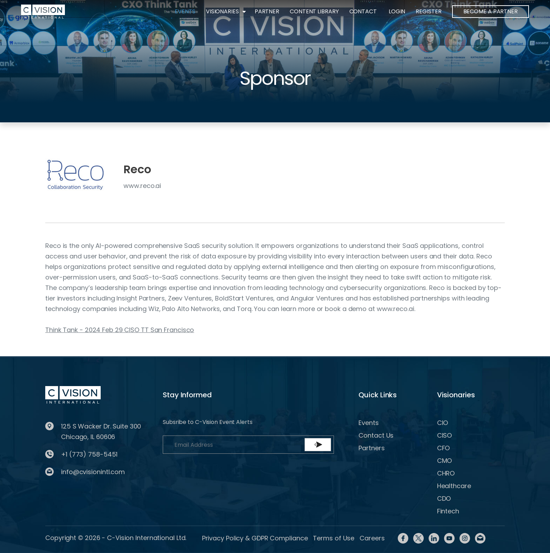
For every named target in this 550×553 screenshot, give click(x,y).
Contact (363, 11)
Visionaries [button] (222, 11)
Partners (371, 448)
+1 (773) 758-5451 (89, 454)
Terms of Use (333, 538)
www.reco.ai (142, 185)
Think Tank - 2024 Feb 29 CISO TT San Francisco (119, 329)
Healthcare (454, 485)
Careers (372, 538)
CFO (443, 448)
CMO (444, 460)
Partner (267, 11)
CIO (442, 422)
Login (397, 11)
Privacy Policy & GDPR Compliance (255, 538)
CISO (444, 435)
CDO (444, 498)
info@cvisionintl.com (93, 471)
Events (185, 11)
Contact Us (376, 435)
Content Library (314, 11)
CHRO (446, 473)
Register (428, 11)
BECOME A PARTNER (490, 11)
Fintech (448, 511)
